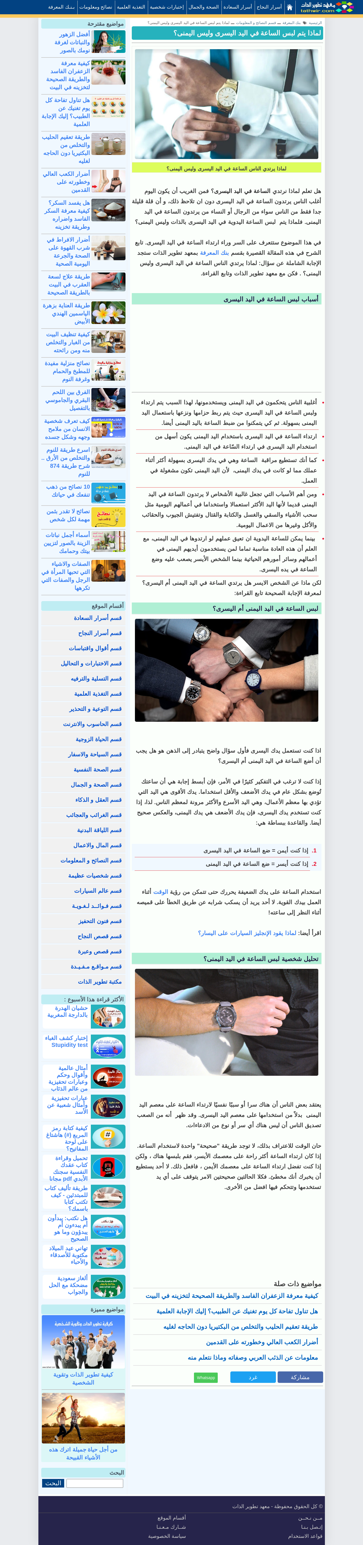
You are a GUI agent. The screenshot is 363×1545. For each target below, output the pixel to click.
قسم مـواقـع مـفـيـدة (96, 966)
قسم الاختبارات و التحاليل (91, 663)
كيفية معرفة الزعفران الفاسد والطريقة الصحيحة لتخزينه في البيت (232, 1295)
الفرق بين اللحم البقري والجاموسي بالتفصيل (67, 400)
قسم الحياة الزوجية (99, 739)
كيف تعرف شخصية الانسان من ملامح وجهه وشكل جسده (67, 429)
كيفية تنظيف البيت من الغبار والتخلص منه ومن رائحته (68, 342)
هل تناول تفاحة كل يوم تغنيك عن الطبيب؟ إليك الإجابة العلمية (237, 1311)
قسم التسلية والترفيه (96, 678)
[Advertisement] (226, 349)
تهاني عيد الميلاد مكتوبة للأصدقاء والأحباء (68, 1255)
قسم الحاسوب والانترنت (92, 724)
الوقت (159, 892)
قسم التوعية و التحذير (95, 709)
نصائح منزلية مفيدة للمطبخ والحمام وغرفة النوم (67, 371)
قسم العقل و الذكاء (98, 800)
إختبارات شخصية (167, 7)
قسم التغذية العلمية (98, 694)
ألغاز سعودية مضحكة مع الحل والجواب (68, 1285)
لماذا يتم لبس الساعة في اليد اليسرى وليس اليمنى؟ (247, 33)
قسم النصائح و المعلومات (91, 860)
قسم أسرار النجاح (100, 633)
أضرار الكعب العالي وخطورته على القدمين (262, 1342)
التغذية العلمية (131, 7)
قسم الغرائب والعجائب (94, 815)
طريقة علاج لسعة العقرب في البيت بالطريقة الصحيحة (68, 284)
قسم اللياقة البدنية (99, 830)
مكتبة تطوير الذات (100, 982)
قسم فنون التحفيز (100, 921)
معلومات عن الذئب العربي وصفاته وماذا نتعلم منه (253, 1357)
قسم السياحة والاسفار (95, 754)
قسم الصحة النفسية (98, 769)
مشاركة (300, 1377)
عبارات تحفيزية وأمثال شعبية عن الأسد (67, 1105)
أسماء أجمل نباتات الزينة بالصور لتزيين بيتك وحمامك (67, 543)
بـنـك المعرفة (61, 7)
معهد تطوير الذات (251, 1506)
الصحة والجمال (204, 7)
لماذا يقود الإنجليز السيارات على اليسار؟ (248, 933)
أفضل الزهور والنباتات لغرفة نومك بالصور (72, 42)
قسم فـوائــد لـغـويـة (97, 906)
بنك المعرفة (214, 253)
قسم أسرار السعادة (98, 618)
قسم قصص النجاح (100, 936)
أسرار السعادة (237, 7)
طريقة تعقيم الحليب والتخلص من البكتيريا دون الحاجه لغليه (240, 1326)
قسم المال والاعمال (97, 845)
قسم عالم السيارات (98, 891)
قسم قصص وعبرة (100, 951)
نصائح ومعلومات (96, 7)
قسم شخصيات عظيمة (95, 875)
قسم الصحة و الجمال (96, 785)
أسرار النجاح (269, 7)
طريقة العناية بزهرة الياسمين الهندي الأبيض (66, 313)
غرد (253, 1377)
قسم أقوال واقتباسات (95, 648)
